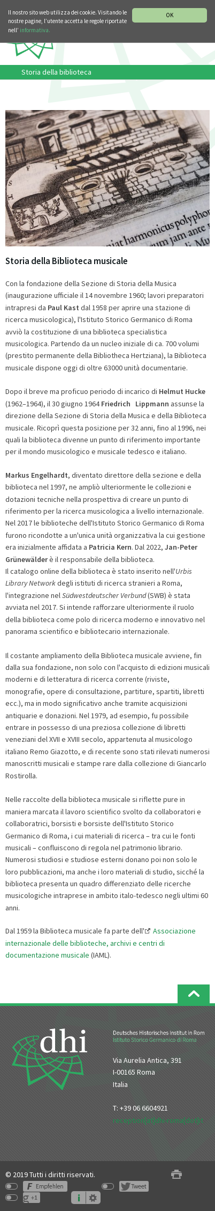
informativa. (35, 30)
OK (169, 15)
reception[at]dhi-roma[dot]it (158, 1120)
